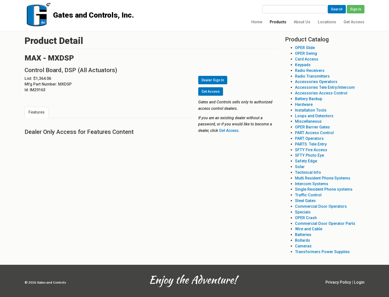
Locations (327, 22)
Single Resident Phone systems (324, 189)
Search (337, 9)
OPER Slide (305, 47)
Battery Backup (308, 98)
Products (278, 22)
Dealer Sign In (212, 80)
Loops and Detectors (314, 116)
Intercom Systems (311, 183)
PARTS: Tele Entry (311, 144)
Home (256, 22)
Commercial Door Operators (321, 206)
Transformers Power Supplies (322, 251)
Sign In (355, 9)
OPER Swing (306, 53)
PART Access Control (314, 132)
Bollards (302, 240)
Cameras (303, 246)
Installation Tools (310, 110)
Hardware (304, 104)
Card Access (306, 59)
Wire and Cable (308, 229)
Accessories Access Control (321, 93)
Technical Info (308, 172)
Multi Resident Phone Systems (322, 178)
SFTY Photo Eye (309, 155)
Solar (300, 166)
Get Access (354, 22)
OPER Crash (306, 217)
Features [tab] (37, 112)
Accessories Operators (316, 81)
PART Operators (309, 138)
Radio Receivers (309, 70)
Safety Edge (306, 161)
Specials (303, 212)
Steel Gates (305, 200)
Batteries (303, 234)
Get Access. (229, 130)
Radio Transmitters (312, 76)
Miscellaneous (308, 121)
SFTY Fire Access (311, 150)
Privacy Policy (338, 282)
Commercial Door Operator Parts (325, 223)
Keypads (303, 64)
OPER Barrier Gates (312, 127)
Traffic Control (308, 195)
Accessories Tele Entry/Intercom (325, 87)
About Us (302, 22)
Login (359, 282)
